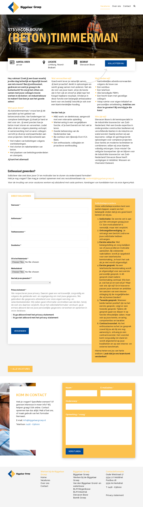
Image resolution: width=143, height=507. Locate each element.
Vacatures (105, 6)
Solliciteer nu (116, 63)
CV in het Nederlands (19, 258)
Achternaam (16, 218)
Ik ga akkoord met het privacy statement (33, 315)
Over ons (116, 6)
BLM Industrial (80, 492)
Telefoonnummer (18, 231)
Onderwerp (72, 401)
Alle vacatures (21, 369)
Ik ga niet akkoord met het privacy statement (35, 317)
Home (44, 477)
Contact (127, 6)
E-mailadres (107, 387)
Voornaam (15, 205)
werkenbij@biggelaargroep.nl (99, 178)
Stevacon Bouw (80, 495)
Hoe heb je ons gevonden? (21, 278)
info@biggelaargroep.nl (34, 420)
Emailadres (16, 245)
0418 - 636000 (33, 424)
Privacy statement (18, 290)
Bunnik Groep (79, 498)
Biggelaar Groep (81, 474)
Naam (69, 387)
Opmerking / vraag (76, 414)
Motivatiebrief (16, 268)
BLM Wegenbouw (81, 489)
